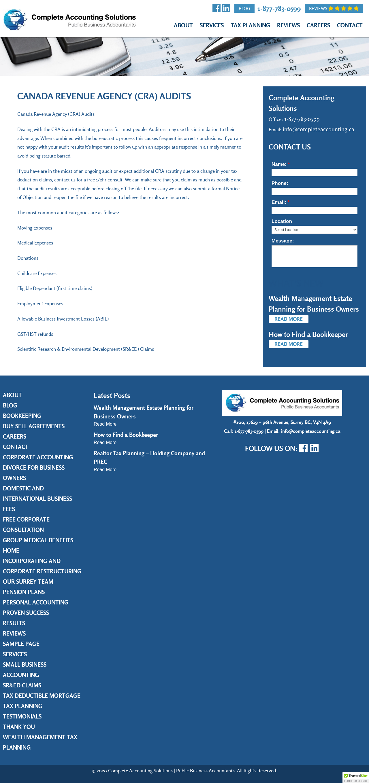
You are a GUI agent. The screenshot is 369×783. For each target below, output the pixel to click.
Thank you (19, 726)
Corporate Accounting (38, 457)
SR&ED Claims (22, 685)
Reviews (334, 8)
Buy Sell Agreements (34, 426)
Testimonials (22, 716)
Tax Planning (250, 25)
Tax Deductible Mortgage (41, 695)
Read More (288, 319)
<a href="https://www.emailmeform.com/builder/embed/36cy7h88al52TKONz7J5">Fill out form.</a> (314, 209)
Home (11, 550)
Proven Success (26, 612)
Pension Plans (24, 592)
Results (14, 623)
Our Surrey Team (28, 581)
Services (212, 25)
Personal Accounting (35, 602)
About (183, 25)
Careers (318, 25)
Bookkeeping (22, 415)
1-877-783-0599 (279, 8)
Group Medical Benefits (38, 540)
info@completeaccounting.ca (318, 129)
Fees (9, 509)
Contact (350, 25)
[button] (355, 777)
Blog (244, 8)
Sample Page (21, 643)
